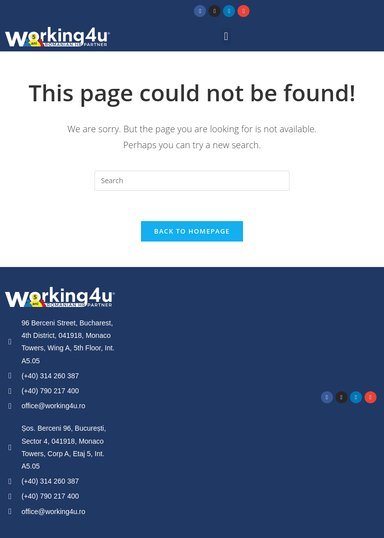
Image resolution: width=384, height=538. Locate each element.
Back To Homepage (192, 231)
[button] (226, 36)
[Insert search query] (192, 181)
